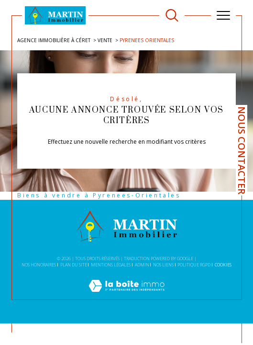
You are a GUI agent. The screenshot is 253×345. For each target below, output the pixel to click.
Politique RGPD (193, 265)
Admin (142, 265)
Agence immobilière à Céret (53, 40)
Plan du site (73, 265)
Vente (105, 40)
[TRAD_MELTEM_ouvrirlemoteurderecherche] (172, 16)
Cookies (223, 265)
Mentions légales (111, 265)
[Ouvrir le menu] (223, 15)
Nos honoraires (39, 265)
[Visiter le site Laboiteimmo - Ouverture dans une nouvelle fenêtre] (126, 295)
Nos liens (163, 265)
